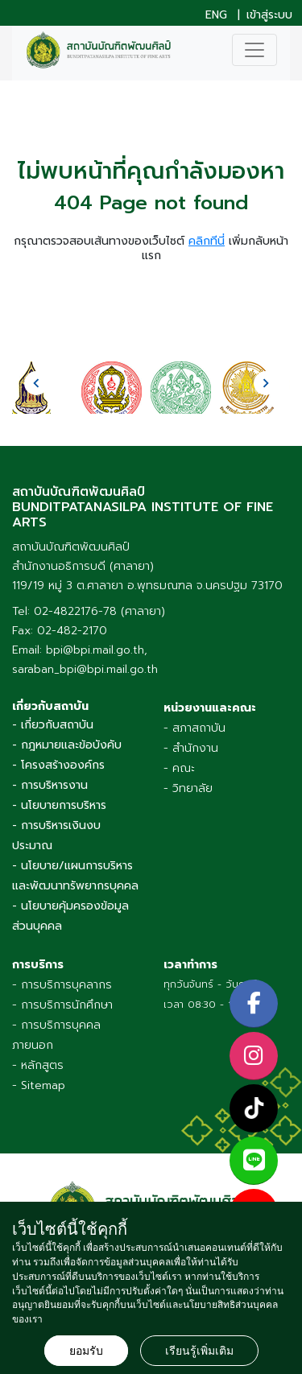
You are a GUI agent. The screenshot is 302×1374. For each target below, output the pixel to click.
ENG (216, 15)
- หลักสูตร (38, 1065)
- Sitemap (38, 1085)
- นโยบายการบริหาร (59, 805)
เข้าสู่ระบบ (269, 15)
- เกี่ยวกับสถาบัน (52, 724)
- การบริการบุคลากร (62, 984)
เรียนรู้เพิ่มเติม (199, 1350)
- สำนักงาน (190, 748)
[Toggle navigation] (254, 50)
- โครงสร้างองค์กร (58, 765)
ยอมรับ (86, 1350)
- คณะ (179, 768)
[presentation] (36, 383)
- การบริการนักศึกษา (62, 1004)
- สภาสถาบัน (194, 728)
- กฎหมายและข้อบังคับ (67, 745)
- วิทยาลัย (188, 788)
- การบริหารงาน (50, 785)
